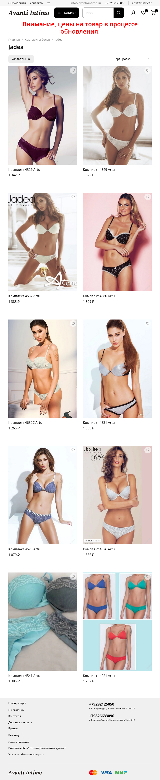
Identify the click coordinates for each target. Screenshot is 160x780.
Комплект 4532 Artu (24, 296)
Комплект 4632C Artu (25, 422)
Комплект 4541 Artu (24, 675)
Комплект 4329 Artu (24, 169)
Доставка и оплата (20, 722)
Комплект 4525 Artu (24, 549)
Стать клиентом (18, 742)
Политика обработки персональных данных (37, 748)
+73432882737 (142, 3)
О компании (17, 3)
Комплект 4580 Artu (99, 296)
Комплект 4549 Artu (99, 169)
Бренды (13, 728)
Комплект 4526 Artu (99, 549)
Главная (14, 40)
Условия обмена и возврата (26, 754)
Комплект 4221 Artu (99, 675)
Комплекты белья (37, 40)
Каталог (66, 13)
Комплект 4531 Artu (99, 422)
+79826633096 (101, 715)
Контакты (36, 3)
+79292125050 (115, 3)
